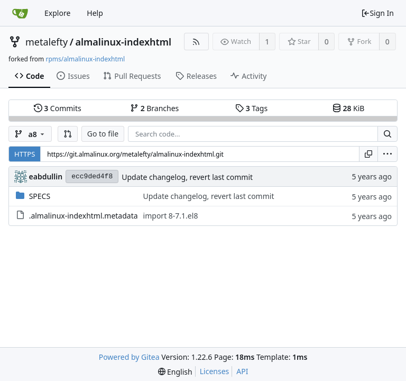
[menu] (387, 154)
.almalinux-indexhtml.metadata (83, 216)
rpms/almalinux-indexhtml (85, 59)
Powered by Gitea (129, 357)
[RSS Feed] (196, 41)
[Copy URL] (368, 154)
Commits (57, 108)
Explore (57, 13)
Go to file (102, 134)
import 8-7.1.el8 (170, 216)
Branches (154, 108)
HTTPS (24, 154)
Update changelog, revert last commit (187, 177)
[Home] (20, 13)
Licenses (214, 371)
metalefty (46, 42)
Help (95, 13)
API (242, 371)
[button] (68, 134)
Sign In (377, 13)
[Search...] (387, 134)
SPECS (39, 196)
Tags (251, 108)
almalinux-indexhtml (123, 42)
